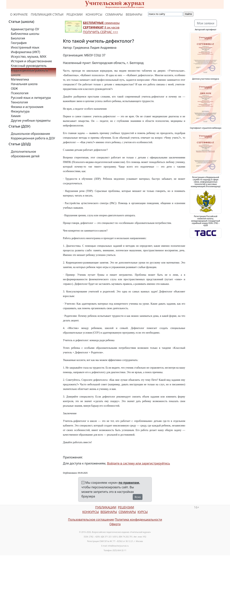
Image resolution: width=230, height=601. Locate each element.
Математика (20, 79)
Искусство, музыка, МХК (28, 56)
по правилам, (129, 482)
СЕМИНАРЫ (114, 14)
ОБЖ (14, 88)
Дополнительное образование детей (25, 153)
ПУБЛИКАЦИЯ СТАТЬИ (47, 14)
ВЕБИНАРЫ (134, 14)
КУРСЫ (143, 512)
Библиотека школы (25, 34)
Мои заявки (205, 23)
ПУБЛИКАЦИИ (105, 507)
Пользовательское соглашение (91, 519)
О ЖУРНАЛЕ (19, 14)
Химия (16, 116)
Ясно (137, 497)
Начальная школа (24, 84)
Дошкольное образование (30, 134)
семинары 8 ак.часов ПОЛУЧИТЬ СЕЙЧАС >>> (101, 27)
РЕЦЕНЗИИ (75, 14)
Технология (19, 102)
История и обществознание (31, 61)
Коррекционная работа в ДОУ (33, 138)
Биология (18, 38)
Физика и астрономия (27, 107)
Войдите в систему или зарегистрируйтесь (138, 463)
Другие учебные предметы (31, 120)
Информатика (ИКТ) (25, 52)
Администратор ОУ (25, 29)
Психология (19, 93)
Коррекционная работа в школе (29, 72)
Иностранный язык (25, 47)
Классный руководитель (29, 66)
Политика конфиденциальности (138, 519)
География (19, 43)
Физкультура (20, 111)
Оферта (115, 524)
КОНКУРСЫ (94, 14)
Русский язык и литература (31, 98)
